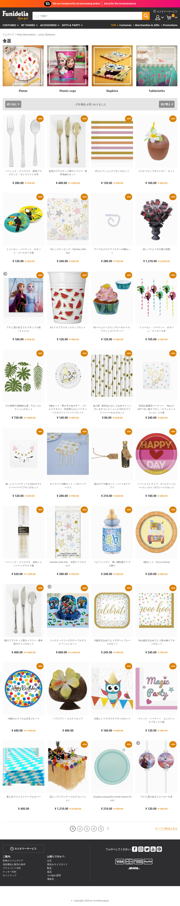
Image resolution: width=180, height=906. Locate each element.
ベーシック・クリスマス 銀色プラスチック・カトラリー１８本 (23, 172)
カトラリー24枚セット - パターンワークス (68, 485)
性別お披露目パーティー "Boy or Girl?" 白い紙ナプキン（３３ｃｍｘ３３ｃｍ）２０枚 (156, 409)
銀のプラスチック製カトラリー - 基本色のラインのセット (23, 642)
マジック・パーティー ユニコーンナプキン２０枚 (156, 720)
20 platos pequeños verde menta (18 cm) (112, 798)
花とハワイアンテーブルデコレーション (68, 798)
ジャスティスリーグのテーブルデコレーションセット (68, 642)
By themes (28, 25)
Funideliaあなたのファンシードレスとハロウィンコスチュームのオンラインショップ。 (15, 15)
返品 (49, 871)
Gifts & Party (71, 25)
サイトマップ (9, 875)
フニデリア (8, 34)
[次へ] (108, 829)
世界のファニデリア (13, 860)
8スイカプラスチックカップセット (68, 327)
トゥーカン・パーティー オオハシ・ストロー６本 (156, 329)
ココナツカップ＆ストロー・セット (156, 171)
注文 (49, 860)
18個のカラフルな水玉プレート (24, 718)
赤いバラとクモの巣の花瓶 (156, 249)
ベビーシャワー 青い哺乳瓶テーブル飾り (112, 563)
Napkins (112, 91)
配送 (49, 868)
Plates (23, 91)
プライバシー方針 (12, 868)
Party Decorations (26, 34)
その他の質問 (54, 875)
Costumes (9, 25)
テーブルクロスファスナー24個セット (112, 251)
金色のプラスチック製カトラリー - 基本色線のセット (68, 172)
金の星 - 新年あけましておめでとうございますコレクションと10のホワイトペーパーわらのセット (112, 409)
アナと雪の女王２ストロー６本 (156, 796)
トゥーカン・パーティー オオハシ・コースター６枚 (24, 251)
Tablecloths (157, 91)
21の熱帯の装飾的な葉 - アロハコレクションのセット (23, 407)
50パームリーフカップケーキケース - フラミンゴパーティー (112, 329)
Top (113, 25)
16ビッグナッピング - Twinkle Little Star (68, 251)
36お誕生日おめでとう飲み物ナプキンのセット (156, 642)
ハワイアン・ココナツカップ (68, 718)
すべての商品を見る (166, 828)
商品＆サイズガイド (57, 864)
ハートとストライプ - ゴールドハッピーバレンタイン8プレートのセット (156, 485)
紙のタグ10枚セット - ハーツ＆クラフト (112, 485)
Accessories (48, 25)
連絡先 (50, 878)
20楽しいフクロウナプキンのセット (112, 718)
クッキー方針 (9, 871)
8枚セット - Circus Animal (156, 562)
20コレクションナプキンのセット (112, 171)
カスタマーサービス (23, 849)
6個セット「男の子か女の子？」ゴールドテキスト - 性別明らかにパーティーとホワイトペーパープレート (68, 409)
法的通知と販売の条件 (14, 864)
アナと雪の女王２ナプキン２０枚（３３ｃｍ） (24, 329)
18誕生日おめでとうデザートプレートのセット (112, 642)
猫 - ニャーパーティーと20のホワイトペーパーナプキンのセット (23, 485)
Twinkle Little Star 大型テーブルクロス (68, 563)
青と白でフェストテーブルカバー (24, 796)
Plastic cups (67, 91)
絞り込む (12, 104)
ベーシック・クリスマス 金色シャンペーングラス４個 (23, 563)
